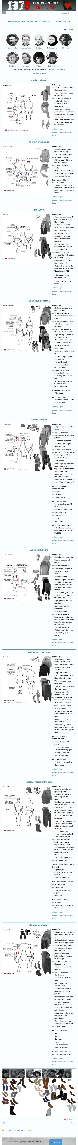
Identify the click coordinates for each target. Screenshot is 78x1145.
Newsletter (21, 1130)
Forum (33, 1130)
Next (5, 1123)
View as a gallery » (39, 73)
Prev (73, 1123)
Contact (8, 1130)
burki (61, 1010)
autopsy (57, 429)
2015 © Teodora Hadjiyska (14, 1142)
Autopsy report (57, 129)
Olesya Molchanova (57, 70)
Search (64, 13)
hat (56, 427)
